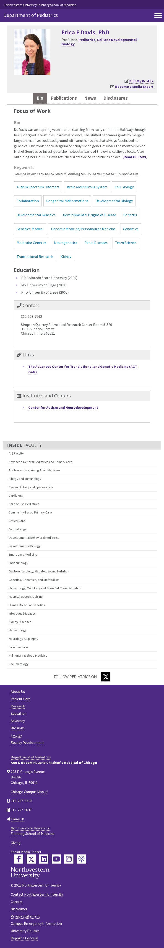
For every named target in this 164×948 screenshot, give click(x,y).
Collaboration (28, 200)
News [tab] (90, 98)
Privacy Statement (25, 916)
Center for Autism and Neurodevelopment (63, 407)
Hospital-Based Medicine (26, 597)
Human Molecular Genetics (27, 605)
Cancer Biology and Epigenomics (31, 487)
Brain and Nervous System (87, 187)
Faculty (16, 735)
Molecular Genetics (32, 242)
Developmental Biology (25, 546)
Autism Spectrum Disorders (38, 187)
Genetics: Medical (30, 228)
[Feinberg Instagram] (68, 859)
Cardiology (16, 495)
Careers (17, 901)
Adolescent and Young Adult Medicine (34, 470)
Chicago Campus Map (27, 791)
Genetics (130, 215)
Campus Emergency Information (36, 923)
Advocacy (18, 720)
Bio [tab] (39, 98)
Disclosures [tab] (115, 98)
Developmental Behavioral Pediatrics (34, 538)
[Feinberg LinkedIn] (43, 859)
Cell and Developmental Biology (99, 41)
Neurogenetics (65, 242)
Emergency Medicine (23, 554)
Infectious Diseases (22, 613)
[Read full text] (135, 157)
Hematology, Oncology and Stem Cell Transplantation (45, 588)
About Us (18, 691)
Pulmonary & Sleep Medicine (28, 655)
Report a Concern (24, 938)
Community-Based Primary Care (30, 512)
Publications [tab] (64, 98)
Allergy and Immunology (25, 479)
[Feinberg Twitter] (31, 859)
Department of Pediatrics (30, 15)
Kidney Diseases (20, 622)
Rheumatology (19, 664)
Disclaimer (19, 909)
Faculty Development (27, 742)
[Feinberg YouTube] (56, 859)
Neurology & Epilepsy (23, 639)
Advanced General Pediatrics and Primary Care (40, 462)
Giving (16, 842)
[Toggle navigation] (158, 16)
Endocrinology (18, 563)
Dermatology (18, 529)
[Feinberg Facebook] (18, 859)
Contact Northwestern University (37, 894)
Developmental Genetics (36, 215)
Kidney (66, 256)
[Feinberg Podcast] (81, 859)
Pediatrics (86, 39)
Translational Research (35, 256)
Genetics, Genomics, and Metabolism (34, 580)
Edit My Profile (141, 81)
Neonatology (17, 630)
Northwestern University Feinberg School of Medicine (39, 5)
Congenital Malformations (67, 200)
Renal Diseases (96, 242)
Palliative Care (18, 647)
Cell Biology (124, 187)
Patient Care (20, 698)
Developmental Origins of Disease (89, 215)
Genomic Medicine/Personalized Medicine (83, 228)
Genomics (130, 228)
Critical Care (17, 521)
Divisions (18, 728)
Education (18, 713)
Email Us (17, 819)
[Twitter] (105, 676)
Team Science (125, 242)
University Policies (25, 930)
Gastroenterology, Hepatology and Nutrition (39, 571)
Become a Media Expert (134, 86)
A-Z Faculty (16, 453)
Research (18, 706)
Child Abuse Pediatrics (24, 504)
